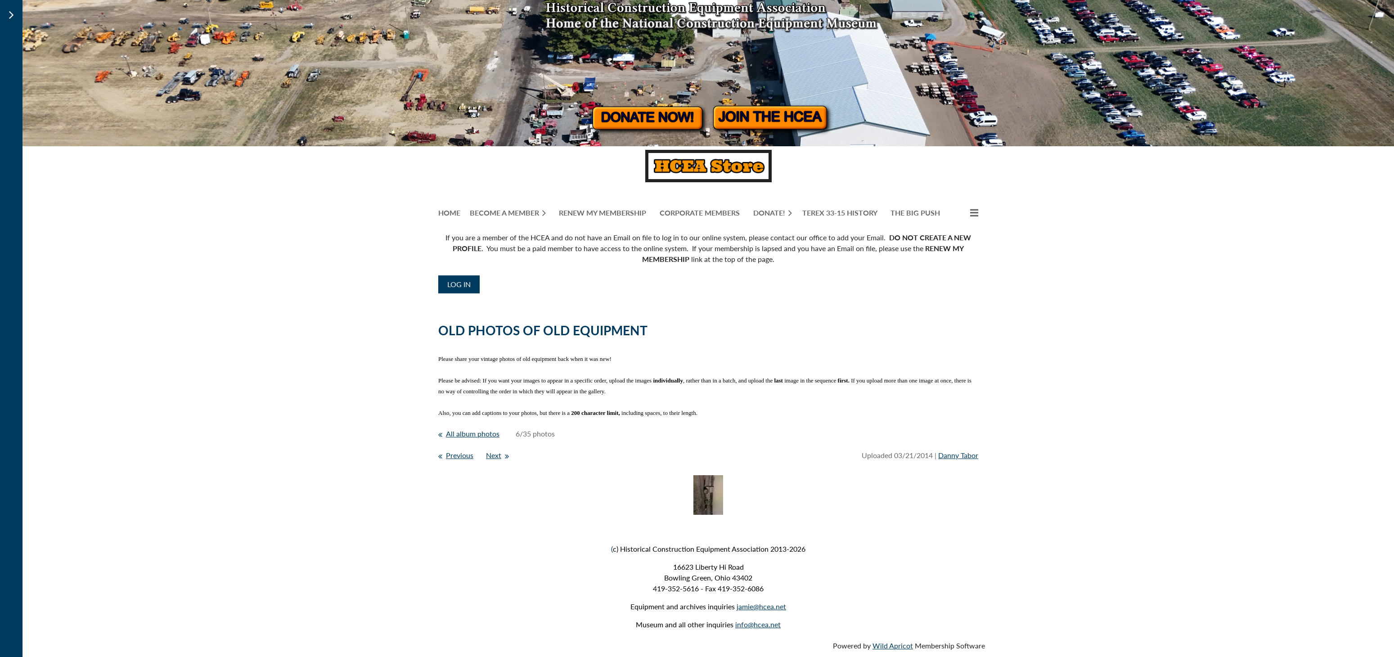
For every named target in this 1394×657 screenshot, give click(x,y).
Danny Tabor (958, 455)
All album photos (472, 433)
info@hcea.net (758, 624)
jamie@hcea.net (761, 606)
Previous (459, 455)
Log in (459, 284)
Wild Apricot (892, 645)
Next (493, 455)
